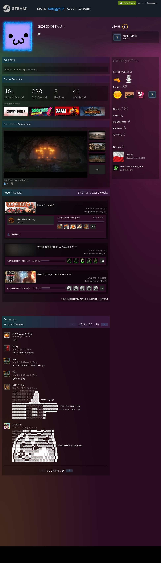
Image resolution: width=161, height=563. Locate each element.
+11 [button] (102, 261)
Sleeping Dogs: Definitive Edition (54, 274)
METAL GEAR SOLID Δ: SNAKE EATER (57, 247)
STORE (41, 8)
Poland (129, 154)
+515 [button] (93, 226)
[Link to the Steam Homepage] (17, 11)
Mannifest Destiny (26, 219)
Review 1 (16, 234)
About (71, 8)
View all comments (13, 324)
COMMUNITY (56, 8)
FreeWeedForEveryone (131, 166)
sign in (140, 3)
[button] (135, 26)
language (151, 3)
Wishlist (93, 298)
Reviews (104, 298)
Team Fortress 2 (45, 205)
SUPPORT (84, 8)
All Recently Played (76, 298)
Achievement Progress (68, 217)
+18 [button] (102, 288)
